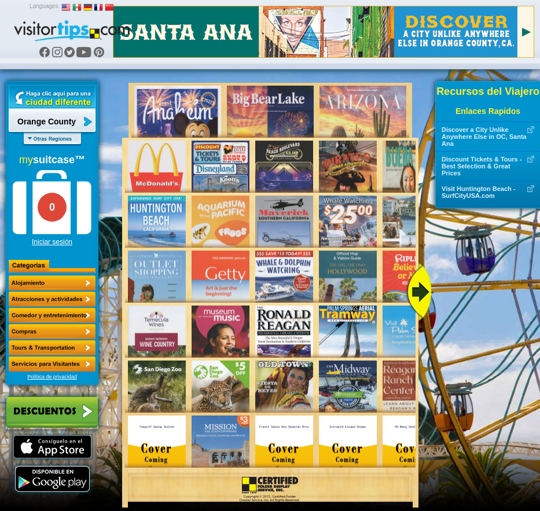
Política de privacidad (52, 377)
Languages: (45, 6)
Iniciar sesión (52, 242)
